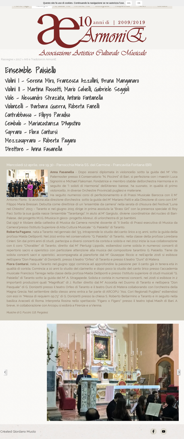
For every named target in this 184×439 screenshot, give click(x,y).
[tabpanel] (93, 109)
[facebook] (153, 431)
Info (129, 3)
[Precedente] (5, 372)
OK (139, 3)
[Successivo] (179, 372)
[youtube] (163, 431)
